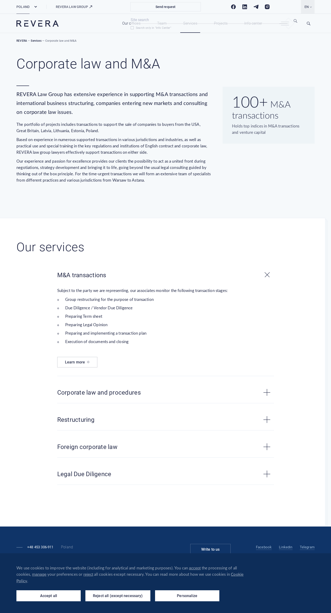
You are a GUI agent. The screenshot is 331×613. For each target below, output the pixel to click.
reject (88, 574)
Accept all (48, 596)
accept (195, 568)
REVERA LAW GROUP (74, 7)
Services (190, 23)
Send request (166, 7)
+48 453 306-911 (40, 547)
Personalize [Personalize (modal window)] (187, 596)
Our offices (131, 23)
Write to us (210, 549)
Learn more (77, 362)
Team (162, 23)
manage (39, 574)
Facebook (264, 547)
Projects (221, 23)
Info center (253, 23)
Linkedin (285, 547)
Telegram (307, 547)
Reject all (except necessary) (118, 596)
